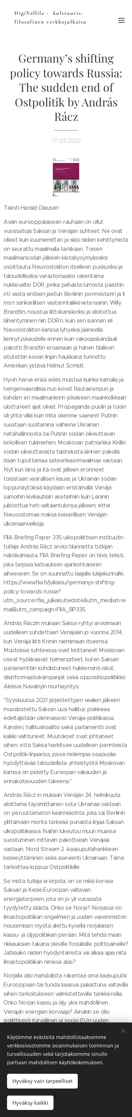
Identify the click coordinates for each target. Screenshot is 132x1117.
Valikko (121, 20)
